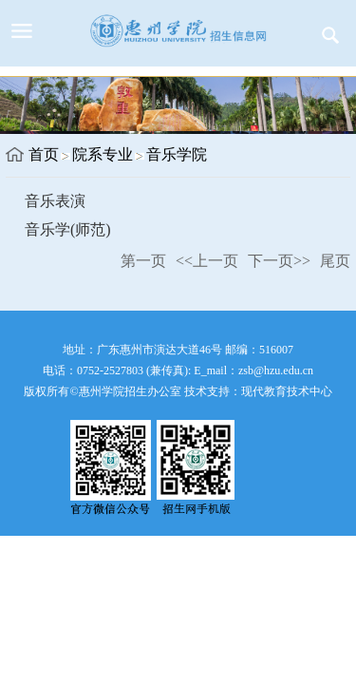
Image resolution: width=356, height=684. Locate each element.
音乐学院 (176, 154)
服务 (330, 35)
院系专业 (102, 154)
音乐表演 (55, 201)
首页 (43, 154)
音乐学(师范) (68, 229)
